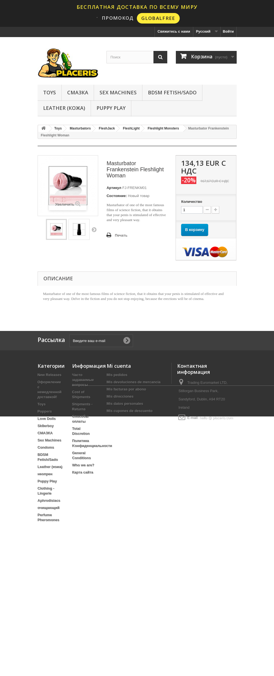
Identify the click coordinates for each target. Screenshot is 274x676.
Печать (121, 235)
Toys (49, 92)
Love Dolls (47, 418)
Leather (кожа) (64, 108)
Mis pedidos (117, 375)
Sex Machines (118, 92)
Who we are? (83, 465)
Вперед (94, 229)
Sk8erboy (46, 426)
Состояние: (116, 196)
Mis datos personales (125, 404)
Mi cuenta (119, 365)
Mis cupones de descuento (130, 411)
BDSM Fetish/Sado (172, 92)
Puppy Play (111, 108)
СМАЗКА (77, 92)
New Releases (50, 375)
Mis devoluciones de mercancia (134, 382)
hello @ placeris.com (216, 418)
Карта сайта (82, 472)
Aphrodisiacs (49, 500)
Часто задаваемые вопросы (83, 380)
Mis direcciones (120, 396)
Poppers (45, 411)
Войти (228, 31)
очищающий (49, 508)
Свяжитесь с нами (174, 31)
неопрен (45, 474)
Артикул (113, 188)
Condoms (46, 447)
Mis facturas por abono (126, 389)
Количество (191, 202)
